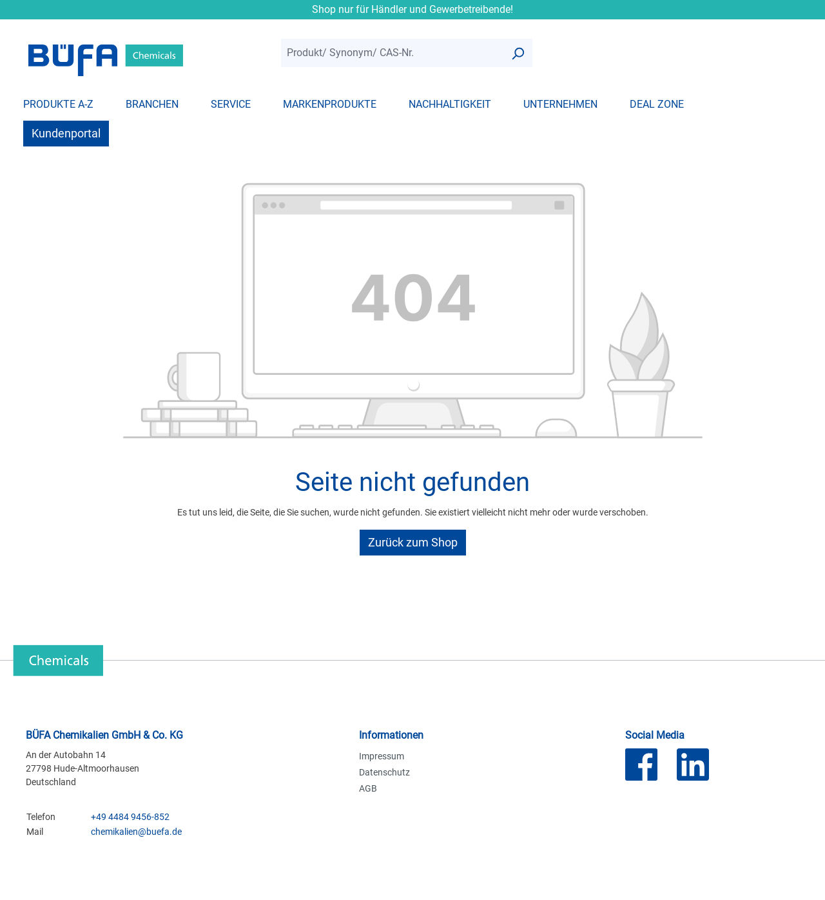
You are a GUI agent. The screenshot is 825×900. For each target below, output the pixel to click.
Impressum (381, 756)
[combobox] (392, 53)
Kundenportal (66, 133)
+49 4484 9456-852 (130, 817)
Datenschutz (384, 772)
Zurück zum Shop (413, 542)
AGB (368, 788)
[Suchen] (517, 53)
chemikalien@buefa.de (136, 831)
